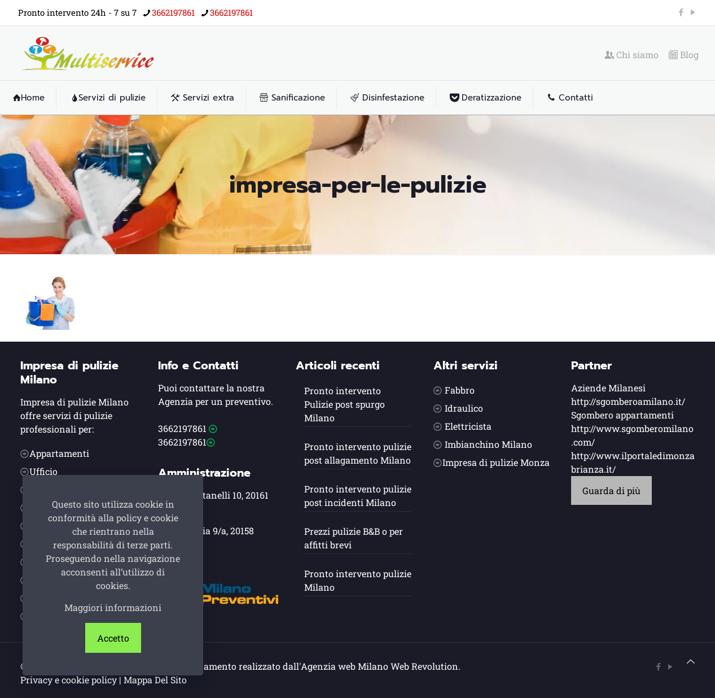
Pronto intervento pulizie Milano (357, 580)
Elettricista (468, 426)
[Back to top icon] (690, 661)
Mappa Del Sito (155, 680)
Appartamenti (59, 453)
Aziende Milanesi (608, 388)
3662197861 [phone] (173, 12)
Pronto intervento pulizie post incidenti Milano (357, 495)
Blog (684, 54)
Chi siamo (632, 54)
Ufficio (43, 471)
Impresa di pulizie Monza (496, 462)
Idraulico (464, 408)
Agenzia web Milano (344, 666)
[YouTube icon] (692, 12)
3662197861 (182, 428)
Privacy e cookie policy (68, 680)
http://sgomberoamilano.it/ (628, 401)
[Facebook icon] (681, 12)
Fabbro (460, 390)
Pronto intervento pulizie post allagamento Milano (357, 453)
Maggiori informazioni (112, 607)
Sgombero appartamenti (622, 415)
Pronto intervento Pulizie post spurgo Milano (344, 404)
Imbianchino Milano (488, 444)
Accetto (113, 638)
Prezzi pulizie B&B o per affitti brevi (353, 538)
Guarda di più (611, 490)
